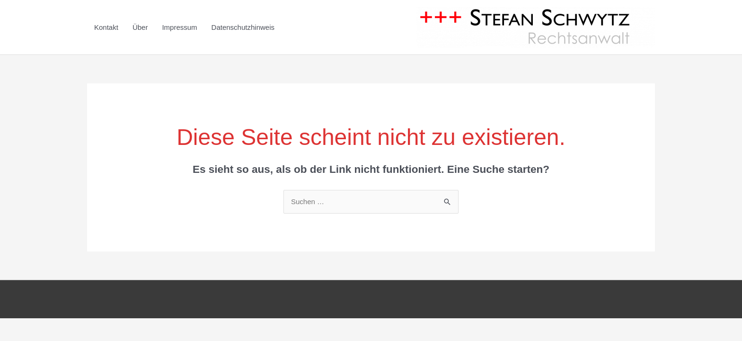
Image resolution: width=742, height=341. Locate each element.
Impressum (179, 27)
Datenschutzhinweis (243, 27)
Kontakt (106, 27)
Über (140, 27)
